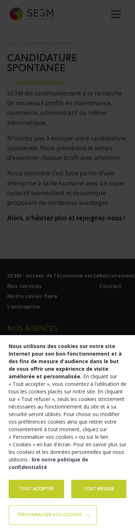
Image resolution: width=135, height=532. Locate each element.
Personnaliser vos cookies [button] (50, 514)
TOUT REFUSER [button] (99, 488)
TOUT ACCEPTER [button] (36, 488)
